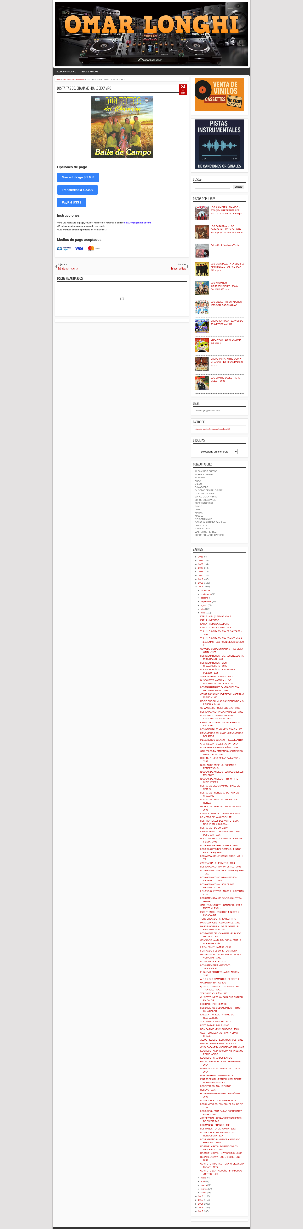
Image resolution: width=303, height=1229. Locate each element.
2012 (200, 1211)
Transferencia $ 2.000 (77, 190)
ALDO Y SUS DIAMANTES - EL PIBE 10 (219, 979)
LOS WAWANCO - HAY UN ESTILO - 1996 (220, 867)
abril (203, 1181)
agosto (204, 605)
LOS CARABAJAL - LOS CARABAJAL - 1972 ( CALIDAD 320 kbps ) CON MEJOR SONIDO (227, 229)
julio (203, 609)
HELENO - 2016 (207, 1090)
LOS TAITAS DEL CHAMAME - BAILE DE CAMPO (84, 88)
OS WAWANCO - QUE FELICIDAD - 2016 (220, 708)
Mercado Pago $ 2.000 (78, 177)
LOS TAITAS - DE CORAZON (214, 828)
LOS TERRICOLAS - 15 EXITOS (215, 1086)
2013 (200, 1207)
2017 (200, 586)
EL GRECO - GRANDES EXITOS (216, 1058)
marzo (204, 1185)
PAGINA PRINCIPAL (66, 71)
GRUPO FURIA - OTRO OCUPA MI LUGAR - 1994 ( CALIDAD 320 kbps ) (227, 362)
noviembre (206, 594)
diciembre (205, 590)
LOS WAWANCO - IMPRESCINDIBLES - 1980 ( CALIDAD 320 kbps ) (224, 286)
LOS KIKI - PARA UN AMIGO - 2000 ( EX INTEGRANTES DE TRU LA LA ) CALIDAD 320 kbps (226, 210)
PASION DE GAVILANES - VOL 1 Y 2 (218, 1043)
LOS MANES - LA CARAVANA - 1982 (217, 1129)
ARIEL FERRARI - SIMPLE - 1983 (216, 676)
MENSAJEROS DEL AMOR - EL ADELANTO (221, 740)
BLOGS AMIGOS (90, 71)
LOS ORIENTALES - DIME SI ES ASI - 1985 (221, 729)
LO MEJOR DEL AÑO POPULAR (216, 817)
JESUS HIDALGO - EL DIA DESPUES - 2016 (221, 1040)
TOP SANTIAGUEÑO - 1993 (213, 993)
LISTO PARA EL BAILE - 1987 (214, 1025)
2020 (200, 575)
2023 (200, 564)
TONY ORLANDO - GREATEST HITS (218, 919)
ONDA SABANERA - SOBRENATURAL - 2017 (222, 1047)
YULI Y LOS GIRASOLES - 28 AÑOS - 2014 (221, 638)
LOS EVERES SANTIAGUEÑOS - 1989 (219, 747)
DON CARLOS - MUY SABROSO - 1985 (219, 1029)
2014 (200, 1204)
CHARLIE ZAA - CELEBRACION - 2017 (219, 744)
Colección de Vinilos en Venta (225, 245)
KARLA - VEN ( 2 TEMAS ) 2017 (215, 616)
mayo (203, 1178)
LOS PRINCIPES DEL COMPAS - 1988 (218, 845)
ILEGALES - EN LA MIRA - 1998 (215, 947)
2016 (200, 1196)
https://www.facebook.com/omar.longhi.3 (212, 429)
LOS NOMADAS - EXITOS (213, 961)
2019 (200, 579)
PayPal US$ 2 (71, 202)
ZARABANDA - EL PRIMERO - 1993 (217, 863)
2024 (200, 560)
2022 (200, 568)
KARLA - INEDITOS (209, 620)
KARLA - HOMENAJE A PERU (214, 624)
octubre (204, 598)
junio (203, 612)
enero (203, 1192)
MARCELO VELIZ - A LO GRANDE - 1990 (220, 923)
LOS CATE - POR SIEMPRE (213, 1004)
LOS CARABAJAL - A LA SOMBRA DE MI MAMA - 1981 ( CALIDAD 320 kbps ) (227, 267)
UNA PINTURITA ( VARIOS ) (213, 983)
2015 (200, 1200)
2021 (200, 571)
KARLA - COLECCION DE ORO (215, 627)
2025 (200, 557)
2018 (200, 583)
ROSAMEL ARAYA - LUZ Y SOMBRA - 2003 (221, 1153)
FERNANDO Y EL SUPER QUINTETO (218, 951)
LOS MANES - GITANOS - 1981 (215, 1125)
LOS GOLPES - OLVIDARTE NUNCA (218, 1100)
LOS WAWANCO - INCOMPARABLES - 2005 (221, 712)
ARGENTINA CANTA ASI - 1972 (215, 1021)
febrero (204, 1189)
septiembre (206, 601)
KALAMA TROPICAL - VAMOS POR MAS (220, 813)
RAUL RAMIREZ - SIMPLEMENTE (216, 1075)
